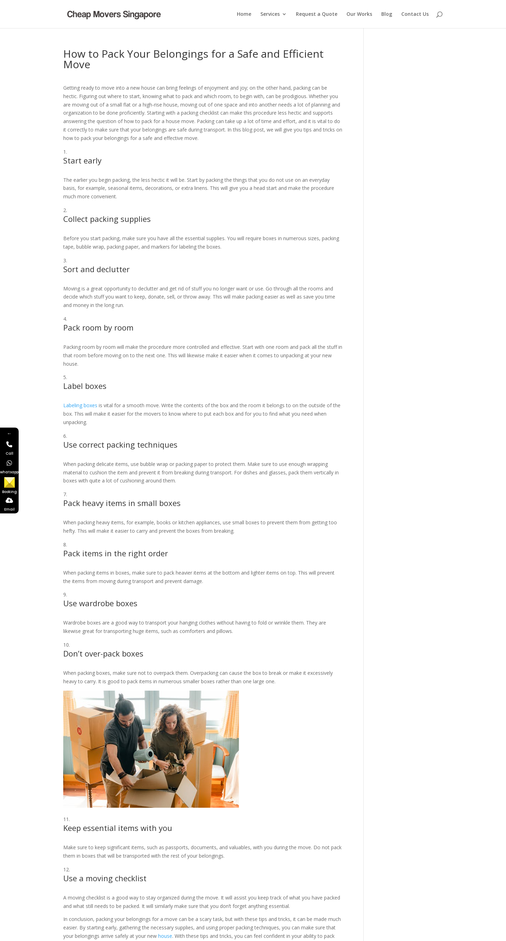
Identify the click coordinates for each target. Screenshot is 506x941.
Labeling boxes (80, 405)
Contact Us (415, 14)
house (165, 936)
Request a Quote (316, 14)
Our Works (359, 14)
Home (244, 14)
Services (270, 14)
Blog (386, 14)
